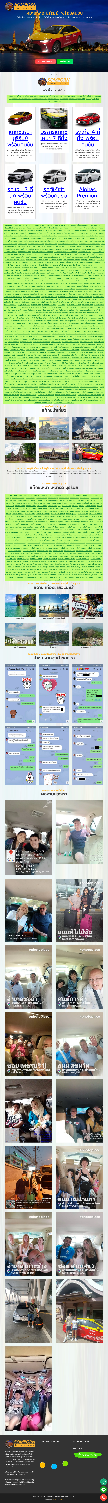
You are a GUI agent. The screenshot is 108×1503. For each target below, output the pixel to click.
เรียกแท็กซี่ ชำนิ (21, 355)
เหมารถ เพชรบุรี (55, 577)
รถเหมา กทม (12, 495)
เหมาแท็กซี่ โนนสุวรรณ (56, 352)
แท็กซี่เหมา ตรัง (20, 527)
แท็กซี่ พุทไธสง (69, 289)
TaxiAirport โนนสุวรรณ (94, 352)
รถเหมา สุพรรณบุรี (43, 514)
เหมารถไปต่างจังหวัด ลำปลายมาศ (43, 299)
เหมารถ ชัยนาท (41, 556)
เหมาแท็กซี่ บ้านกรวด (76, 283)
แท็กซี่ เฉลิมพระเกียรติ (72, 397)
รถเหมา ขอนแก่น (88, 495)
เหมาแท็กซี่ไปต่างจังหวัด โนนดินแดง (56, 376)
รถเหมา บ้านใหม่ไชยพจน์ (82, 360)
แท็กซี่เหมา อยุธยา (73, 545)
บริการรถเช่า (64, 99)
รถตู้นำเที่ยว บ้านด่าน (30, 381)
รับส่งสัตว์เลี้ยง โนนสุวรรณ (35, 350)
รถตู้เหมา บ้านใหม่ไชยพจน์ (90, 363)
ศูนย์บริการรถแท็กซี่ (14, 96)
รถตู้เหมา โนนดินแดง (38, 373)
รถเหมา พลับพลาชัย (27, 331)
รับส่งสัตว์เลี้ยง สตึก (49, 305)
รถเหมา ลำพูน (76, 508)
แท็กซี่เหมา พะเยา (76, 532)
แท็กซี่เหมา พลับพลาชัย (91, 328)
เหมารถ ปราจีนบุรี (84, 561)
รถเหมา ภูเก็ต (66, 506)
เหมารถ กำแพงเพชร (77, 553)
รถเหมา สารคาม (18, 514)
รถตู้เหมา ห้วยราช (26, 342)
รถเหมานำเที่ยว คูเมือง (86, 233)
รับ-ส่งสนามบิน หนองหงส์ (54, 326)
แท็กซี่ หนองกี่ (66, 257)
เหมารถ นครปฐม (23, 559)
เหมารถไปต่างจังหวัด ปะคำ (43, 313)
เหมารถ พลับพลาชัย (43, 331)
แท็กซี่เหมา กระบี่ (43, 522)
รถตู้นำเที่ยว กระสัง (81, 241)
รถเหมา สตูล (31, 511)
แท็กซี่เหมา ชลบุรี (65, 524)
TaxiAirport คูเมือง (82, 238)
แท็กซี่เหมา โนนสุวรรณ (96, 344)
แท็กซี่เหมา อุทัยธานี (67, 548)
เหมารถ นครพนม (36, 559)
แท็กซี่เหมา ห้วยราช (20, 339)
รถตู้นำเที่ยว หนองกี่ (23, 257)
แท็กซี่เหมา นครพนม (90, 527)
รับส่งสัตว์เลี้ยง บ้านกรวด (63, 281)
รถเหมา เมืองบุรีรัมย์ (47, 225)
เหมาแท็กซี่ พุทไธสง (66, 291)
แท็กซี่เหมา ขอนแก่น (21, 524)
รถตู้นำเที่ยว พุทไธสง (23, 289)
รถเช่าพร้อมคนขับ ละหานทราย (90, 262)
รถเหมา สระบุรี (89, 511)
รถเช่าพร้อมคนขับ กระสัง (65, 241)
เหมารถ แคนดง (56, 387)
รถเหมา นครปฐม (23, 500)
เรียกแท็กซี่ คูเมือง (49, 233)
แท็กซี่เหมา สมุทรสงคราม (83, 540)
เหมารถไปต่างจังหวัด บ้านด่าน (26, 384)
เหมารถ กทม (15, 553)
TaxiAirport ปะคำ (11, 315)
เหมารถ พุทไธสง (69, 286)
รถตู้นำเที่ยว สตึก (24, 305)
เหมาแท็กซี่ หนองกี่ (55, 260)
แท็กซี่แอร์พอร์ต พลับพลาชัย (84, 336)
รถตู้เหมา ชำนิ (96, 355)
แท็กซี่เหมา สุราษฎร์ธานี (94, 543)
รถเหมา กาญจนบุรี (47, 495)
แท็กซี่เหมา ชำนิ (9, 355)
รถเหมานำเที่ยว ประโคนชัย (92, 270)
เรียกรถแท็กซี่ (81, 96)
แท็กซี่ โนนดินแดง (73, 373)
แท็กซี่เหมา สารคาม (48, 543)
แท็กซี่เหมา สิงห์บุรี (62, 543)
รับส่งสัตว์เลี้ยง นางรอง (77, 249)
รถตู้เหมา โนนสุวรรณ (17, 350)
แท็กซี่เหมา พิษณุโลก (45, 535)
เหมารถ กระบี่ (25, 553)
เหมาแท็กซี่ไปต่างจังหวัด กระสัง (89, 244)
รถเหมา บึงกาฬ (33, 503)
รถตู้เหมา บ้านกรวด (46, 281)
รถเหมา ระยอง (31, 508)
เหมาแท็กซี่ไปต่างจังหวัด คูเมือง (32, 238)
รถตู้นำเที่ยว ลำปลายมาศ (31, 297)
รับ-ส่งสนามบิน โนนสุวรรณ (70, 350)
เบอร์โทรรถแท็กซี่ (70, 96)
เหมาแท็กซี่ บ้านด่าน (68, 384)
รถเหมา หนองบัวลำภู (12, 516)
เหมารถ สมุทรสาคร (76, 569)
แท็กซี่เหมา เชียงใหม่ (14, 551)
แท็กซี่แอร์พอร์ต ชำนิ (12, 360)
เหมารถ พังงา (10, 564)
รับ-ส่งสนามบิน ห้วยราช (70, 342)
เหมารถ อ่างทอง (50, 574)
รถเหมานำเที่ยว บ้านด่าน (92, 379)
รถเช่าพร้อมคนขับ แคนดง (89, 387)
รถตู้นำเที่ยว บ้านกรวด (30, 281)
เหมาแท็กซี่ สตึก (40, 307)
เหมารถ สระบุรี (89, 569)
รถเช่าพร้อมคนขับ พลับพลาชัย (82, 331)
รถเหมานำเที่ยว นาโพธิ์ (76, 315)
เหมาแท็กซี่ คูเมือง (50, 238)
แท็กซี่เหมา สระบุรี (20, 543)
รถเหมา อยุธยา (26, 516)
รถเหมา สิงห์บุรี (30, 514)
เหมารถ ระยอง (31, 567)
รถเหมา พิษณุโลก (54, 506)
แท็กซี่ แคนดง (51, 389)
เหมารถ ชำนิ (41, 355)
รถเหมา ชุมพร (64, 498)
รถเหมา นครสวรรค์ (83, 500)
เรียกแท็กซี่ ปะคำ (95, 307)
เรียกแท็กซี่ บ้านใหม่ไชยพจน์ (63, 360)
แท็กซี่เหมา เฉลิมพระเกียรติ (91, 392)
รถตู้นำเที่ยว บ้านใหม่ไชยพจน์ (70, 363)
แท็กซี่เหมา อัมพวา (87, 545)
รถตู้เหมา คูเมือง (34, 236)
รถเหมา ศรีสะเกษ (88, 508)
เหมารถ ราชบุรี (43, 567)
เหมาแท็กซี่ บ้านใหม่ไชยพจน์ (50, 368)
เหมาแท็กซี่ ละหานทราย (73, 268)
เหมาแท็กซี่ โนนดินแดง (78, 376)
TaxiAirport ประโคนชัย (15, 278)
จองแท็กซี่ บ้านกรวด (12, 283)
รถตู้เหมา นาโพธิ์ (24, 318)
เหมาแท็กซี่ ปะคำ (80, 313)
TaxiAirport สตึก (70, 307)
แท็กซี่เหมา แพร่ (69, 551)
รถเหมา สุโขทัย (83, 514)
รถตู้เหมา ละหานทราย (30, 265)
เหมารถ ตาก (94, 556)
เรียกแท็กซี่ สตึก (58, 302)
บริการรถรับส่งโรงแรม (40, 99)
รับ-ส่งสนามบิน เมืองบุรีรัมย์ (93, 228)
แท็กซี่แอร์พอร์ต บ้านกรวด (93, 283)
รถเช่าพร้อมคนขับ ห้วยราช (94, 339)
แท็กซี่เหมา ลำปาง (73, 537)
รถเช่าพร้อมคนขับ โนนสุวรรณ (81, 347)
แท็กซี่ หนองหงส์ (38, 326)
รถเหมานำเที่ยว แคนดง (71, 387)
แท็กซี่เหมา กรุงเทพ (56, 522)
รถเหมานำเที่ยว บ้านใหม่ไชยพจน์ (22, 363)
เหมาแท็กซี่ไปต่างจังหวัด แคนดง (21, 392)
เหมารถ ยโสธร (92, 564)
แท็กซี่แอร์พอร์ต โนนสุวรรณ (75, 352)
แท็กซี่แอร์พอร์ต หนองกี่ (71, 260)
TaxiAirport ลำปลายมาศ (30, 302)
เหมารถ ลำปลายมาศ (70, 294)
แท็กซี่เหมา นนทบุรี (61, 529)
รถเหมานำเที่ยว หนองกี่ (86, 254)
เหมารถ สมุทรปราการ (44, 569)
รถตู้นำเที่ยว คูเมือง (21, 236)
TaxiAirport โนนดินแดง (19, 379)
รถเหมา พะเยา (94, 503)
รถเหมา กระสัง (23, 241)
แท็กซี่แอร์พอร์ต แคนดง (56, 392)
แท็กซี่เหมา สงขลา (36, 540)
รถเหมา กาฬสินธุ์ (60, 495)
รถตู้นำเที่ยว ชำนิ (84, 355)
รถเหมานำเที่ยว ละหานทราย (68, 262)
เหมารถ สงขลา (20, 569)
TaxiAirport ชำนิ (26, 360)
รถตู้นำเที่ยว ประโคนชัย (31, 273)
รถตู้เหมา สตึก (36, 305)
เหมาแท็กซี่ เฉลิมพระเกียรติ (89, 400)
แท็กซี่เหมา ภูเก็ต (59, 535)
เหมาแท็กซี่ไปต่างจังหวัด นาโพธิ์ (21, 320)
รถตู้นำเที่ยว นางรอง (47, 249)
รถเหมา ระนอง (20, 508)
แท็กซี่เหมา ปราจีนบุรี (61, 532)
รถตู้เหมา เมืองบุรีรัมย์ (40, 228)
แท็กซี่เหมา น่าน (74, 529)
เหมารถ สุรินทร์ (71, 572)
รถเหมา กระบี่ (22, 495)
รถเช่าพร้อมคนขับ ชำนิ (69, 355)
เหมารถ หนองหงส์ (33, 323)
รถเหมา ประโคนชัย (61, 270)
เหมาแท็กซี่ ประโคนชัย (79, 275)
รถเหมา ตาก (95, 498)
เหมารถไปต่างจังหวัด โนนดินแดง (31, 376)
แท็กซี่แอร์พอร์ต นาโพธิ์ (55, 320)
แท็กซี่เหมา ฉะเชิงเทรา (51, 524)
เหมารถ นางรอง (94, 246)
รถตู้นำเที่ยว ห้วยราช (12, 342)
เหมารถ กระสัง (34, 241)
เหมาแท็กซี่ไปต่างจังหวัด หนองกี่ (37, 260)
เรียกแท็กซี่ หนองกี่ (47, 254)
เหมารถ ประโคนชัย (75, 270)
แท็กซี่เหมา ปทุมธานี (32, 532)
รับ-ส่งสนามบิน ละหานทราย (82, 265)
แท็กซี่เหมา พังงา (88, 532)
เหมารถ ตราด (84, 556)
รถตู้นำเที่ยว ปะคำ (61, 310)
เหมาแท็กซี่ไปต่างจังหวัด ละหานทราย (51, 268)
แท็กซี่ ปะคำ (100, 310)
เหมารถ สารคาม (18, 572)
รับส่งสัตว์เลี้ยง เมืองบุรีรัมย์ (58, 228)
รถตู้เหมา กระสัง (95, 241)
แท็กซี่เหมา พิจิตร (31, 535)
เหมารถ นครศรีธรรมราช (66, 559)
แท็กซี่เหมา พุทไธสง (28, 286)
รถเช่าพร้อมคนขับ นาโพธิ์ (94, 315)
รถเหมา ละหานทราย (36, 262)
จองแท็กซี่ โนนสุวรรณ (88, 350)
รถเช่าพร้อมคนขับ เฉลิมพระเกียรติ (89, 395)
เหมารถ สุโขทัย (83, 572)
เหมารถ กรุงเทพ (36, 553)
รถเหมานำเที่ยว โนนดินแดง (81, 371)
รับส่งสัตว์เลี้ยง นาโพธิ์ (39, 318)
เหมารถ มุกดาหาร (79, 564)
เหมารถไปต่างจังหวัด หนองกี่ (15, 260)
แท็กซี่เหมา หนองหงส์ (87, 320)
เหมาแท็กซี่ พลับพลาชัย (64, 336)
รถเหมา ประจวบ (69, 503)
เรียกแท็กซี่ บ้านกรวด (48, 278)
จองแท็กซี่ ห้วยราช (86, 342)
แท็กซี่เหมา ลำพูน (87, 537)
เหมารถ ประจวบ (71, 561)
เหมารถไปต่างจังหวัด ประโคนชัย (34, 275)
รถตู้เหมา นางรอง (62, 249)
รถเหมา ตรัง (74, 498)
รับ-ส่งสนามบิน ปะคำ (13, 313)
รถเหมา (72, 99)
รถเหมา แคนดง (44, 387)
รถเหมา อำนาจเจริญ (64, 516)
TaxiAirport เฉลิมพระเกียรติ (64, 403)
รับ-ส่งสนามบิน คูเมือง (77, 236)
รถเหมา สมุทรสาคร (76, 511)
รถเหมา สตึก (69, 302)
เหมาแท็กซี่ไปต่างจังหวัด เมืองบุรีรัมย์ (58, 230)
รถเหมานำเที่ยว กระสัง (47, 241)
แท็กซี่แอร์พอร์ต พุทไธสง (83, 291)
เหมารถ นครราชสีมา (50, 559)
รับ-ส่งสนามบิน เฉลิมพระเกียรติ (92, 397)
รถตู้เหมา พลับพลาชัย (22, 334)
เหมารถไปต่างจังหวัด (37, 96)
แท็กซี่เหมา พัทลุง (17, 535)
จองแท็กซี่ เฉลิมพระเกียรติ (14, 400)
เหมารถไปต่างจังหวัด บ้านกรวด (31, 283)
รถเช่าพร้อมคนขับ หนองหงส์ (69, 323)
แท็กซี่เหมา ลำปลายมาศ (20, 294)
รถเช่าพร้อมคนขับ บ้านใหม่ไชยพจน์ (46, 363)
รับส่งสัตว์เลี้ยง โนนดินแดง (56, 373)
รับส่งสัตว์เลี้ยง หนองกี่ (52, 257)
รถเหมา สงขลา (20, 511)
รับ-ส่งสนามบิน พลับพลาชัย (76, 334)
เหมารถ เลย (80, 577)
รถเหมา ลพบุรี (54, 508)
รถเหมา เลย (80, 519)
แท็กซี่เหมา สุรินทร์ (12, 545)
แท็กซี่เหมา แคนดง (17, 387)
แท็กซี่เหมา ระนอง (20, 537)
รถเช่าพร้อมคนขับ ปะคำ (46, 310)
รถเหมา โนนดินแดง (49, 371)
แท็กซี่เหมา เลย (58, 551)
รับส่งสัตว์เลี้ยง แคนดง (37, 389)
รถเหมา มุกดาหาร (78, 506)
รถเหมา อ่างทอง (50, 516)
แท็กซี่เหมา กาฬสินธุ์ (87, 522)
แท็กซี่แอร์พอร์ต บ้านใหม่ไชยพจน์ (73, 368)
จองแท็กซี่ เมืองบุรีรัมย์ (12, 230)
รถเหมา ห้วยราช (48, 339)
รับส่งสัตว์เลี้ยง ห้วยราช (41, 342)
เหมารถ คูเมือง (73, 233)
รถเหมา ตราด (84, 498)
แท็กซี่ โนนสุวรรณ (53, 350)
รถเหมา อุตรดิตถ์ (91, 516)
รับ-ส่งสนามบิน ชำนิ (33, 358)
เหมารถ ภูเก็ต (67, 564)
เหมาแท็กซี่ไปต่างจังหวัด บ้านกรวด (55, 283)
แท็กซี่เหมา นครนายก (59, 527)
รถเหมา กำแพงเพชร (74, 495)
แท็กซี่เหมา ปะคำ (83, 307)
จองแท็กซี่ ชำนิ (46, 358)
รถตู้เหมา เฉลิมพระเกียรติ (32, 397)
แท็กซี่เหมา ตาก (45, 527)
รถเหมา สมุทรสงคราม (60, 511)
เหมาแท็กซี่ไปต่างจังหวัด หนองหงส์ (16, 328)
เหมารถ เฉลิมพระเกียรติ (46, 395)
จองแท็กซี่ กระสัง (51, 244)
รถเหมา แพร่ (90, 519)
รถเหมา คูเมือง (61, 233)
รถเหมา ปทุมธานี (57, 503)
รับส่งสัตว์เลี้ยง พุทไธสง (54, 289)
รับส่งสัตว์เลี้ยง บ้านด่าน (60, 381)
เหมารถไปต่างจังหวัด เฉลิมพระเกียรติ (37, 400)
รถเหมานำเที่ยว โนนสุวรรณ (60, 347)
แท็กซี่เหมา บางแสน (87, 529)
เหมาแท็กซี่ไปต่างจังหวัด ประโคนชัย (58, 275)
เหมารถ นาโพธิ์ (63, 315)
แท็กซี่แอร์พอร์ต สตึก (55, 307)
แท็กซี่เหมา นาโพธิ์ (25, 315)
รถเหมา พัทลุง (31, 506)
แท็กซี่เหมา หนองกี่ (33, 254)
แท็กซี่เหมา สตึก (46, 302)
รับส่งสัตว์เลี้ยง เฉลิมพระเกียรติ (53, 397)
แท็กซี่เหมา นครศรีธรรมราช (28, 529)
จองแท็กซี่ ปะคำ (27, 313)
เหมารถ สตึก (79, 302)
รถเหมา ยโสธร (91, 506)
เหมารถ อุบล (19, 577)
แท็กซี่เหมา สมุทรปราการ (64, 540)
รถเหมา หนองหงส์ (19, 323)
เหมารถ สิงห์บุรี (30, 572)
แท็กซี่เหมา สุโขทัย (26, 545)
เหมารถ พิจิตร (43, 564)
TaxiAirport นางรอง (18, 254)
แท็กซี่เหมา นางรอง (54, 246)
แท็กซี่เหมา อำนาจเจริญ (21, 548)
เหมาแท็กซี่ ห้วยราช (46, 344)
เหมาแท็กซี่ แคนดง (40, 392)
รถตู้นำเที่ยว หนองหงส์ (88, 323)
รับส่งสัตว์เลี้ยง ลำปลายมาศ (68, 297)
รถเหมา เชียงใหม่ (43, 519)
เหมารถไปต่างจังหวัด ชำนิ (62, 358)
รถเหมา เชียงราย (30, 519)
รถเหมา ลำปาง (65, 508)
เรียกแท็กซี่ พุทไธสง (43, 286)
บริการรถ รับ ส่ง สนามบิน (21, 99)
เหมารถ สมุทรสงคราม (60, 569)
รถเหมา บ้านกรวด (63, 278)
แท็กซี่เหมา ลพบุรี (60, 537)
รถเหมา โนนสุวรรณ (28, 347)
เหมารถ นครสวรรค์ (82, 559)
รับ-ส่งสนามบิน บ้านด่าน (90, 381)
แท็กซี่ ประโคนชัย (81, 273)
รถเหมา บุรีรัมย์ (45, 503)
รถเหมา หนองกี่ (60, 254)
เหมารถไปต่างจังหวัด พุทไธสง (23, 291)
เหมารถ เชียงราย (30, 577)
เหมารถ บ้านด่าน (77, 379)
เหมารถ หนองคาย (95, 572)
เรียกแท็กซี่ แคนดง (31, 387)
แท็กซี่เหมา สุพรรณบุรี (77, 543)
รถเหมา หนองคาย (95, 514)
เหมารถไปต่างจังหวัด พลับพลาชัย (16, 336)
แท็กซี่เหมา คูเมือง (35, 233)
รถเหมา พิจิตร (42, 506)
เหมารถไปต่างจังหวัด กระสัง (68, 244)
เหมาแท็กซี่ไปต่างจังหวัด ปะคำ (63, 313)
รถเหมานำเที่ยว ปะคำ (30, 310)
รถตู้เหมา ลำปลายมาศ (49, 297)
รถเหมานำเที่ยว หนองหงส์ (49, 323)
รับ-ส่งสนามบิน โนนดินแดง (90, 373)
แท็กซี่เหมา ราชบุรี (47, 537)
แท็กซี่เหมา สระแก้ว (34, 543)
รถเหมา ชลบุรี (30, 498)
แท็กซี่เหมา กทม (31, 522)
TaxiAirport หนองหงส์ (74, 328)
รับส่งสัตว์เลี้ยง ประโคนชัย (64, 273)
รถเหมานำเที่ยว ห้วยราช (76, 339)
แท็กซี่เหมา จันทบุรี (36, 524)
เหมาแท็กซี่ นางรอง (84, 252)
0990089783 (77, 1448)
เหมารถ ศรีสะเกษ (88, 567)
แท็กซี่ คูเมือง (63, 236)
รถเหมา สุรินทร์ (71, 514)
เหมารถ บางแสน (22, 561)
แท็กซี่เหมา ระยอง (33, 537)
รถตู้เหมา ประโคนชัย (47, 273)
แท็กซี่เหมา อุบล (81, 548)
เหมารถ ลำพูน (76, 567)
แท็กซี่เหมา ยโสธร (87, 535)
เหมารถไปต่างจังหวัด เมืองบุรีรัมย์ (32, 230)
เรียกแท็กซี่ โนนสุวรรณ (12, 347)
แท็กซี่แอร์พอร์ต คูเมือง (66, 238)
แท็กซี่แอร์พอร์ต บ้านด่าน (85, 384)
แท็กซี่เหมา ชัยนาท (78, 524)
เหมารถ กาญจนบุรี (49, 553)
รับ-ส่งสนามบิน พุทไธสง (84, 289)
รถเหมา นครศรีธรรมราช (67, 500)
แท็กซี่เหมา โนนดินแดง (16, 371)
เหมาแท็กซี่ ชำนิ (98, 358)
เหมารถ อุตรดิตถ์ (91, 574)
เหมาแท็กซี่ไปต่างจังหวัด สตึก (24, 307)
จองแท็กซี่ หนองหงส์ (72, 326)
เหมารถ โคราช (58, 580)
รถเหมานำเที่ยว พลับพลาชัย (60, 331)
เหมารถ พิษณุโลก (55, 564)
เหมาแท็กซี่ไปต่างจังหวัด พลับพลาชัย (42, 336)
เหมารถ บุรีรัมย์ (46, 561)
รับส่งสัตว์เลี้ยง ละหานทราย (48, 265)
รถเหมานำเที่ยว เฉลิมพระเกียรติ (65, 395)
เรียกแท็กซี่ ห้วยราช (35, 339)
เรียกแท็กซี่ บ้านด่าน (51, 379)
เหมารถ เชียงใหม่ (43, 577)
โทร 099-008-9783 (45, 61)
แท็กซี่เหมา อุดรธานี (37, 548)
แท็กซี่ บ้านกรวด (78, 281)
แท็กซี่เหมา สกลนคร (22, 540)
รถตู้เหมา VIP (80, 99)
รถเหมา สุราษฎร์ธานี (58, 514)
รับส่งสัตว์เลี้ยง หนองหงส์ (22, 326)
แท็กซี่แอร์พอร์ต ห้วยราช (62, 344)
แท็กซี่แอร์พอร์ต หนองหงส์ (55, 328)
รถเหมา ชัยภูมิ (53, 498)
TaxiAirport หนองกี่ (88, 260)
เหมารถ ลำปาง (65, 567)
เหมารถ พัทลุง (32, 564)
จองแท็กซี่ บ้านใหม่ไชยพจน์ (73, 365)
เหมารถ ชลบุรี (30, 556)
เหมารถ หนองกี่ (72, 254)
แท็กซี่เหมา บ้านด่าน (36, 379)
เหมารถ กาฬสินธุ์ (63, 553)
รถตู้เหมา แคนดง (21, 389)
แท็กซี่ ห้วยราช (56, 342)
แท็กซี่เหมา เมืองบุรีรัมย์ (13, 225)
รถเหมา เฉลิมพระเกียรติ (28, 395)
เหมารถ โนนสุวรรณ (42, 347)
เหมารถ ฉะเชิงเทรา (17, 556)
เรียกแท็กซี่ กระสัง (11, 241)
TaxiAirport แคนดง (73, 392)
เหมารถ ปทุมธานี (58, 561)
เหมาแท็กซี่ (26, 96)
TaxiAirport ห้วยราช (79, 344)
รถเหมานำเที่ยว (53, 99)
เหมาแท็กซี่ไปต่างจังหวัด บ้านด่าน (49, 384)
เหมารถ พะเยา (96, 561)
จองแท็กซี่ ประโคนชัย (14, 275)
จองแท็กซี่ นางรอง (24, 252)
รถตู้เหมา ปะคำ (74, 310)
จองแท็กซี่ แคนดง (81, 389)
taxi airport (91, 99)
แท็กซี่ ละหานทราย (65, 265)
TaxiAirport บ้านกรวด (12, 286)
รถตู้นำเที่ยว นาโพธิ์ (11, 318)
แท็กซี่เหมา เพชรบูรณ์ (44, 551)
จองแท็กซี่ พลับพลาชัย (95, 334)
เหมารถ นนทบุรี (96, 559)
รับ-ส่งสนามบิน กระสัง (36, 244)
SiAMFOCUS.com (57, 1500)
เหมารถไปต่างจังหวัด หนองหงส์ (92, 326)
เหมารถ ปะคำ (16, 310)
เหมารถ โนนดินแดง (64, 371)
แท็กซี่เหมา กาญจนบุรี (72, 522)
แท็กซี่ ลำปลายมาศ (85, 297)
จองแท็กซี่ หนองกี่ (96, 257)
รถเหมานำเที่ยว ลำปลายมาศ (88, 294)
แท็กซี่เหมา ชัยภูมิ (92, 524)
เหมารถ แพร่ (90, 577)
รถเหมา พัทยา (20, 506)
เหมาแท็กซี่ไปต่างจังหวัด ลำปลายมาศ (68, 299)
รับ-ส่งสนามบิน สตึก (74, 305)
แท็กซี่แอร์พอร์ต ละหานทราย (92, 268)
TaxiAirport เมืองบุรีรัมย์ (19, 233)
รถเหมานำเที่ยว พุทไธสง (84, 286)
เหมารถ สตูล (31, 569)
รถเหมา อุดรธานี (78, 516)
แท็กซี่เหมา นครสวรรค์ (46, 529)
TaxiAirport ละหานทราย (13, 270)
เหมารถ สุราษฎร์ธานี (58, 572)
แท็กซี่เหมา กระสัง (96, 238)
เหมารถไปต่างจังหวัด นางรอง (42, 252)
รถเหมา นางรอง (82, 246)
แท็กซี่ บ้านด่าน (76, 381)
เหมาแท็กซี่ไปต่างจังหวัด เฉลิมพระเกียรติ (65, 400)
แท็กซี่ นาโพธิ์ (53, 318)
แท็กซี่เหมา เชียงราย (94, 548)
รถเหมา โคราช (20, 522)
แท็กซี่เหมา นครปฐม (74, 527)
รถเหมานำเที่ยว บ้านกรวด (92, 278)
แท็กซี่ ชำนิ (21, 358)
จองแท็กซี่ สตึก (87, 305)
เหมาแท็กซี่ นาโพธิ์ (40, 320)
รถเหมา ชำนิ (32, 355)
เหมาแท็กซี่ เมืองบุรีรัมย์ (80, 230)
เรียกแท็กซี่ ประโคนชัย (46, 270)
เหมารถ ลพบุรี (54, 567)
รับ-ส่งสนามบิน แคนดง (65, 389)
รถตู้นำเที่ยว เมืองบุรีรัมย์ (22, 228)
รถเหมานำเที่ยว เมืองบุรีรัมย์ (80, 225)
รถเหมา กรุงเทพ (33, 495)
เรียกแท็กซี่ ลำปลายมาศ (38, 294)
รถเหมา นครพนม (36, 500)
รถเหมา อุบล (19, 519)
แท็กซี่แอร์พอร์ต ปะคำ (94, 313)
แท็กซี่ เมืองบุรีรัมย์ (76, 228)
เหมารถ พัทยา (21, 564)
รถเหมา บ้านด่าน (64, 379)
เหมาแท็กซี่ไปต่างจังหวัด (54, 96)
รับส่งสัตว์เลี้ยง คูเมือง (49, 236)
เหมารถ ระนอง (20, 567)
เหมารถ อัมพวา (38, 574)
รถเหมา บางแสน (21, 503)
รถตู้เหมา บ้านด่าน (45, 381)
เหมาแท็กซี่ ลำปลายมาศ (91, 299)
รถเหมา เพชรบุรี (55, 519)
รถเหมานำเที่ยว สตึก (92, 302)
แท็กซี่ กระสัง (22, 244)
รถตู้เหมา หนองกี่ (37, 257)
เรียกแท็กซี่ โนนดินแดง (33, 371)
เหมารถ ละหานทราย (51, 262)
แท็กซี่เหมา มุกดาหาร (73, 535)
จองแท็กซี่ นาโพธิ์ (82, 318)
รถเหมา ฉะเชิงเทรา (18, 498)
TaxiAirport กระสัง (39, 246)
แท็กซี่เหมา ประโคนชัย (30, 270)
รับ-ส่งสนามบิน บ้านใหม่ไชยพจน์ (51, 365)
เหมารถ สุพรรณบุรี (43, 572)
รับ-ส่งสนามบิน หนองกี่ (80, 257)
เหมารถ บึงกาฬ (35, 561)
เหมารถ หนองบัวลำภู (12, 574)
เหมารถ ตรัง (74, 556)
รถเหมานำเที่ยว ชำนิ (54, 355)
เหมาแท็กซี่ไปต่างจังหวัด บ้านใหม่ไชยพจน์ (26, 368)
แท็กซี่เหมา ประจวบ (46, 532)
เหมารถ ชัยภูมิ (52, 556)
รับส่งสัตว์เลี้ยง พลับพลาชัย (41, 334)
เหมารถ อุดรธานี (78, 574)
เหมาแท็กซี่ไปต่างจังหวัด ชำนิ (82, 358)
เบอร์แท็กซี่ (57, 101)
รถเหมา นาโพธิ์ (51, 315)
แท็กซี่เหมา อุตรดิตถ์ (52, 548)
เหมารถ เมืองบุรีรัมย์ (62, 225)
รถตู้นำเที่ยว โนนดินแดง (21, 373)
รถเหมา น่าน (10, 503)
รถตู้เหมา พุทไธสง (38, 289)
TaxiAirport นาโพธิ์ (72, 320)
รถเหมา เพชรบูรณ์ (69, 519)
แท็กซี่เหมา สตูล (49, 540)
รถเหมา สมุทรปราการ (44, 511)
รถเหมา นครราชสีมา (51, 500)
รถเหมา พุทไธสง (56, 286)
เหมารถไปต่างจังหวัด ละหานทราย (26, 268)
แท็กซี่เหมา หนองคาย (41, 545)
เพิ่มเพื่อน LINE (64, 61)
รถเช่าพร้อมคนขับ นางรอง (29, 249)
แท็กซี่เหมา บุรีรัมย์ (17, 532)
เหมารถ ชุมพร (63, 556)
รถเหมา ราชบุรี (43, 508)
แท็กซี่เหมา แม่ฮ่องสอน (84, 551)
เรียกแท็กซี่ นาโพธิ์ (38, 315)
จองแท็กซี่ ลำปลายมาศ (22, 299)
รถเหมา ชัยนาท (41, 498)
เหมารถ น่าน (11, 561)
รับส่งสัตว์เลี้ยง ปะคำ (87, 310)
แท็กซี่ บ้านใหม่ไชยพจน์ (31, 365)
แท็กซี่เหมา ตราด (33, 527)
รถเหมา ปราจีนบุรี (82, 503)
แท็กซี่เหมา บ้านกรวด (32, 278)
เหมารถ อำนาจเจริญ (64, 574)
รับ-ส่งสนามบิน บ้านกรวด (95, 281)
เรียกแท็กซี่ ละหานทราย (20, 262)
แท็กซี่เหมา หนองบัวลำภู (58, 545)
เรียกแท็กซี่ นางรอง (68, 246)
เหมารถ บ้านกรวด (76, 278)
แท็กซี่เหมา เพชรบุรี (29, 551)
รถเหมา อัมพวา (38, 516)
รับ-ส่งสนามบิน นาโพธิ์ (67, 318)
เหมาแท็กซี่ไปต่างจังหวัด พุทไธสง (46, 291)
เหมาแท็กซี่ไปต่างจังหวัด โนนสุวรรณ (34, 352)
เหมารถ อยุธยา (26, 574)
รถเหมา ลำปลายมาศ (55, 294)
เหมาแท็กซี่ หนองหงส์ (37, 328)
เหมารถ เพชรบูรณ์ (69, 577)
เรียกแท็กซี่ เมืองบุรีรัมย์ (31, 225)
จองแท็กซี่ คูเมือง (92, 236)
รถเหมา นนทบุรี (96, 500)
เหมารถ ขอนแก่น (91, 553)
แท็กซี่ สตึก (61, 305)
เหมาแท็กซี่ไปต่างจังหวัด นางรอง (65, 252)
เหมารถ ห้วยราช (60, 339)
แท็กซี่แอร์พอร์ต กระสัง (23, 246)
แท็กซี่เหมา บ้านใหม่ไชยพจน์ (43, 360)
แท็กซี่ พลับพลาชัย (58, 334)
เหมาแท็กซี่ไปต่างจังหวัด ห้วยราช (27, 344)
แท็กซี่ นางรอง (92, 249)
